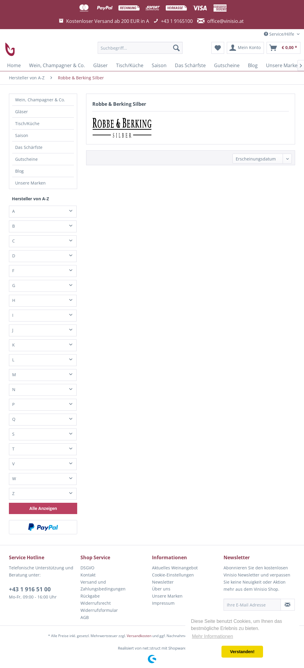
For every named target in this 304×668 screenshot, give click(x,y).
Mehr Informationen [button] (212, 636)
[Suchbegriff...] (140, 48)
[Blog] (253, 65)
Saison (21, 135)
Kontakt (88, 575)
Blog (19, 171)
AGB (84, 617)
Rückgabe (90, 596)
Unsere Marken (30, 183)
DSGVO (87, 568)
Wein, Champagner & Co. (40, 100)
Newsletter (163, 582)
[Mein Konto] (245, 48)
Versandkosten (139, 635)
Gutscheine (26, 159)
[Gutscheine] (227, 65)
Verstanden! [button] (242, 651)
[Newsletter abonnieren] (288, 605)
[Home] (14, 65)
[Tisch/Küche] (130, 65)
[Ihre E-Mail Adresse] (252, 605)
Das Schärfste (28, 147)
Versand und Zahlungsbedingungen (103, 585)
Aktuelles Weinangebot (175, 568)
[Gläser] (100, 65)
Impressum (163, 603)
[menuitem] (140, 48)
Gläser (21, 111)
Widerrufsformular (99, 610)
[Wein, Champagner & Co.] (57, 65)
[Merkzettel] (217, 48)
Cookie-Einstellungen (173, 575)
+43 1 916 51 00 (30, 589)
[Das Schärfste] (190, 65)
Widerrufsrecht (95, 603)
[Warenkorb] (283, 48)
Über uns (161, 589)
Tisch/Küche (27, 123)
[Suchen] (176, 48)
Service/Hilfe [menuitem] (279, 34)
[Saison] (159, 65)
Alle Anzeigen (43, 508)
